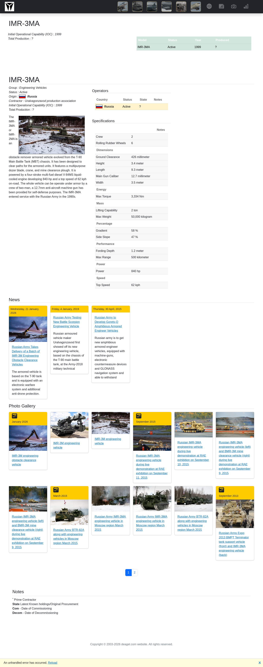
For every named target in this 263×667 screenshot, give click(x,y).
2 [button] (135, 572)
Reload (52, 662)
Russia (105, 106)
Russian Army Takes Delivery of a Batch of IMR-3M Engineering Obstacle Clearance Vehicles (26, 355)
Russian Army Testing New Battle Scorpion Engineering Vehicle (67, 322)
